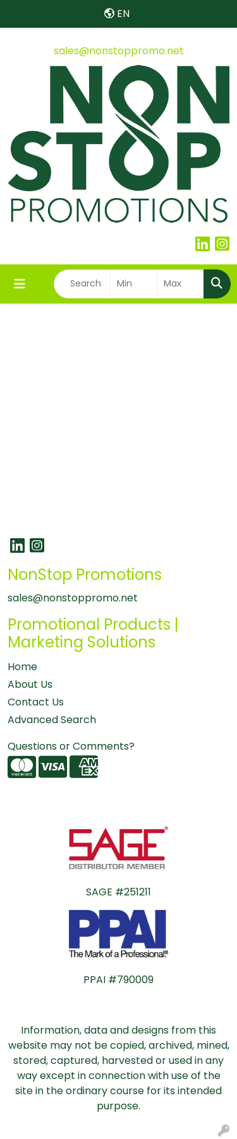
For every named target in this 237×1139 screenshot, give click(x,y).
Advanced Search (52, 719)
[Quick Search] (82, 283)
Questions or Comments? (71, 746)
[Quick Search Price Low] (133, 283)
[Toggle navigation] (19, 284)
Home (22, 666)
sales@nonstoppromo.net (119, 51)
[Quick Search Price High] (180, 283)
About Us (30, 684)
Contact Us (36, 702)
